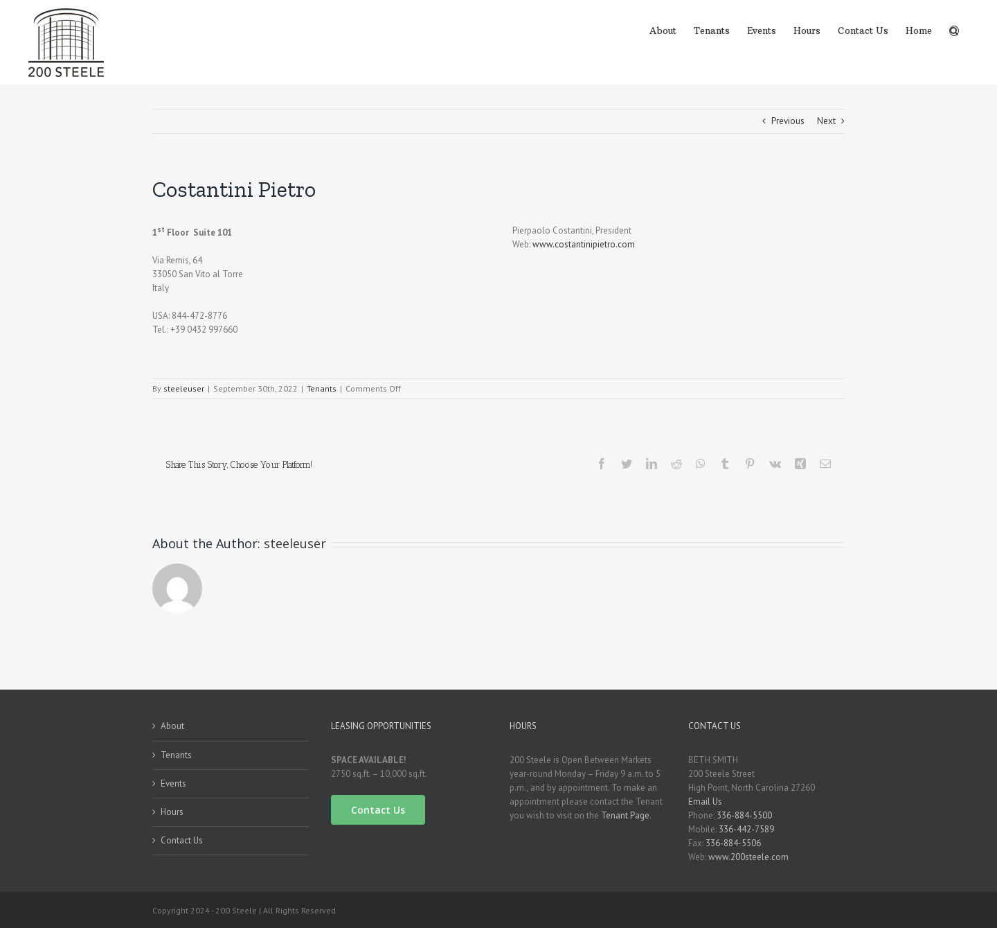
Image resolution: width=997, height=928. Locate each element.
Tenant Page (625, 815)
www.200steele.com (748, 857)
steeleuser (183, 388)
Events (173, 783)
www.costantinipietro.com (583, 244)
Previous (788, 121)
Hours (172, 812)
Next (826, 121)
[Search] (954, 30)
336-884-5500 (744, 815)
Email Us (705, 801)
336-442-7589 (746, 829)
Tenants (321, 388)
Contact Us (182, 840)
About (172, 726)
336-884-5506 (733, 843)
